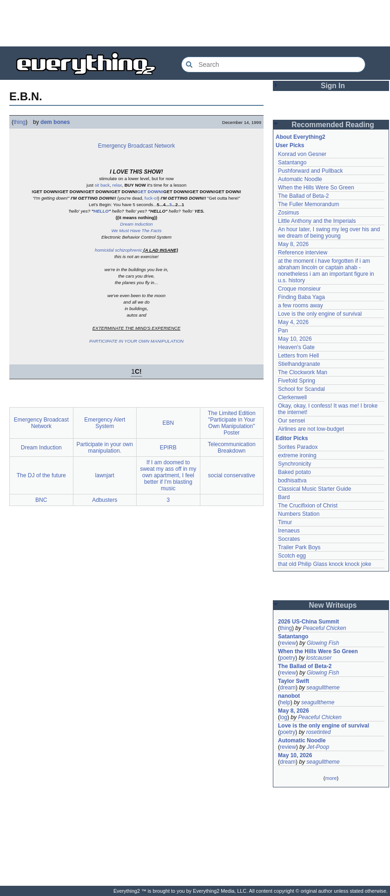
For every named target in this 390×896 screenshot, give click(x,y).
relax (117, 185)
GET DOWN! (150, 191)
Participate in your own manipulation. (105, 447)
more (331, 778)
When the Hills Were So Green (316, 187)
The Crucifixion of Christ (307, 505)
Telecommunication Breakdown (232, 447)
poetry (287, 658)
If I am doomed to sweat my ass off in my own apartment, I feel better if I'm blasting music (168, 475)
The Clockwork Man (302, 372)
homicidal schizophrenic (118, 250)
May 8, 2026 (293, 244)
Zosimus (288, 212)
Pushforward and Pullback (310, 171)
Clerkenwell (292, 397)
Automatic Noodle (300, 179)
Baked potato (294, 472)
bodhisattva (292, 480)
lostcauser (319, 658)
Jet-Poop (318, 747)
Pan (283, 330)
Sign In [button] (333, 86)
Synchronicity (294, 464)
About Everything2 (300, 137)
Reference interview (302, 252)
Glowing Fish (323, 643)
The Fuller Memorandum (308, 204)
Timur (285, 522)
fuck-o (151, 198)
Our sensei (291, 420)
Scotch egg (292, 555)
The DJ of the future (41, 475)
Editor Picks (292, 438)
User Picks (290, 145)
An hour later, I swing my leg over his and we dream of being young (329, 232)
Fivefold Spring (296, 380)
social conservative (231, 475)
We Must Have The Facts (136, 230)
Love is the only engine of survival (320, 314)
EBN (168, 423)
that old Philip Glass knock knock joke (324, 564)
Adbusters (104, 500)
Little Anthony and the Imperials (317, 221)
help (285, 702)
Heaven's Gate (296, 347)
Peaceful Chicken (324, 628)
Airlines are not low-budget (311, 429)
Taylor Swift (293, 681)
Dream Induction (136, 224)
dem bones (55, 122)
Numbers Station (298, 514)
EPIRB (168, 447)
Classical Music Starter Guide (314, 489)
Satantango (292, 162)
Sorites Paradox (297, 447)
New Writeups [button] (333, 605)
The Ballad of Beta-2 (303, 196)
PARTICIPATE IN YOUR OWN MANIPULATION (136, 341)
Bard (284, 497)
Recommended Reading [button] (332, 125)
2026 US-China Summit (308, 621)
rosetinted (318, 732)
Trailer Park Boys (299, 547)
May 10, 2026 (295, 339)
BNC (41, 500)
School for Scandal (301, 389)
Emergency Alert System (104, 422)
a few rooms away (300, 305)
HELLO (101, 211)
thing (19, 122)
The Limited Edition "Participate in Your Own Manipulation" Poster (232, 423)
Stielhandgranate (299, 364)
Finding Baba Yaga (301, 297)
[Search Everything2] (273, 64)
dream (288, 687)
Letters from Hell (298, 355)
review (288, 643)
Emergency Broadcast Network (136, 146)
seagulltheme (322, 687)
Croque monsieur (299, 289)
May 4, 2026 (293, 322)
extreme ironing (297, 455)
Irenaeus (289, 530)
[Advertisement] (195, 23)
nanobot (289, 696)
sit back (102, 185)
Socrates (289, 539)
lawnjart (104, 475)
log (283, 717)
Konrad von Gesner (302, 154)
